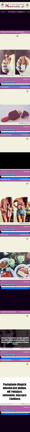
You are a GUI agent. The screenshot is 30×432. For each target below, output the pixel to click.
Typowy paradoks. (6, 360)
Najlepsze (23, 11)
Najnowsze (16, 11)
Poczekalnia (11, 11)
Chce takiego (5, 87)
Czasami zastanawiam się (8, 311)
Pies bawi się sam (6, 134)
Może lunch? (4, 234)
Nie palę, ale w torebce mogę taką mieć (12, 32)
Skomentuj (25, 79)
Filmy (28, 11)
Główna (3, 11)
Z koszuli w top (5, 179)
